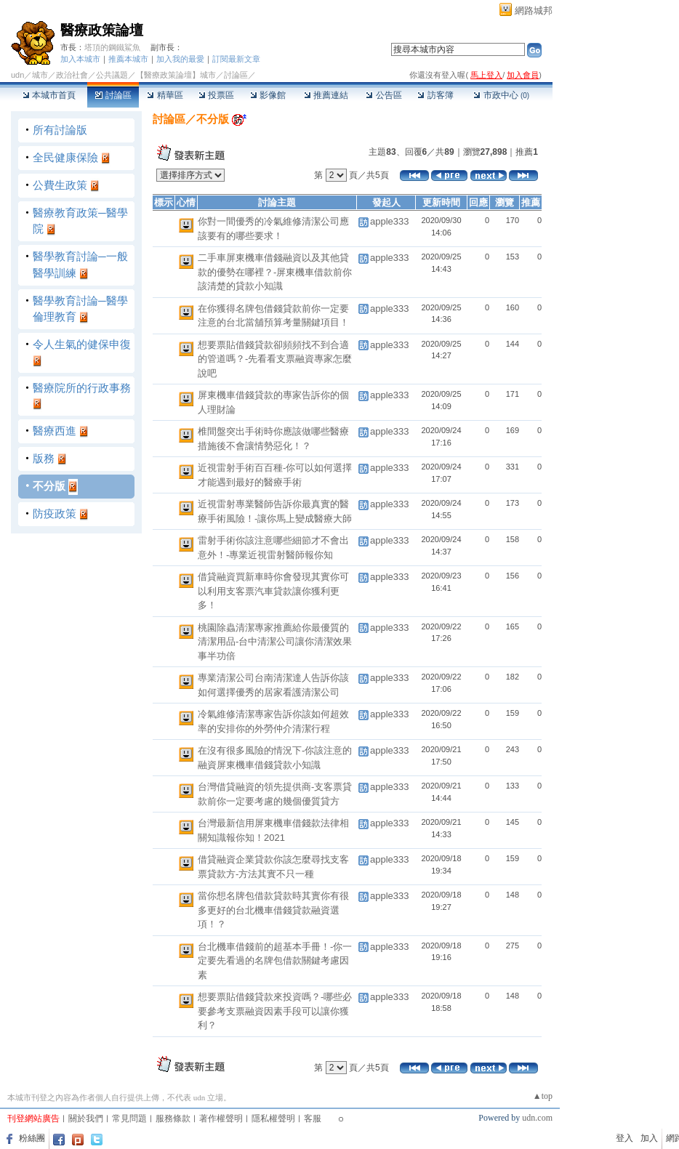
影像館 (268, 95)
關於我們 (85, 1118)
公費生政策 (60, 185)
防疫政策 (54, 513)
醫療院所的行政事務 (82, 388)
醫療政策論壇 (101, 30)
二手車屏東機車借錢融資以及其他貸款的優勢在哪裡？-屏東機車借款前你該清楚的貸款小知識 (275, 271)
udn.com (537, 1118)
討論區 (113, 95)
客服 (312, 1118)
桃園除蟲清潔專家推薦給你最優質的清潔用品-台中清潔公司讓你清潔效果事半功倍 (275, 641)
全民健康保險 (65, 157)
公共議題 (112, 74)
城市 (40, 74)
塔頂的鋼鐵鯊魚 (112, 47)
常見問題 (129, 1118)
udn (17, 74)
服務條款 (173, 1118)
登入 (624, 1138)
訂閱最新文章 (236, 59)
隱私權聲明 (273, 1118)
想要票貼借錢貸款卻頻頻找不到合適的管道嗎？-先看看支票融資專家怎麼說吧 (275, 359)
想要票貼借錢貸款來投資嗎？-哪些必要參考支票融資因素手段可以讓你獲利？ (275, 1011)
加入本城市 (80, 59)
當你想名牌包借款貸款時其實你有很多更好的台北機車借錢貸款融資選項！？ (273, 910)
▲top (543, 1096)
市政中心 (501, 95)
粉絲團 (32, 1138)
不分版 (49, 486)
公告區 (383, 95)
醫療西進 (54, 430)
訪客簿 (435, 95)
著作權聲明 (221, 1118)
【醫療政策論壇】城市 (176, 74)
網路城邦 (534, 10)
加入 (649, 1138)
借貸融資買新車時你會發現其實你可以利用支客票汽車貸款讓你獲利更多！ (273, 590)
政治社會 (72, 74)
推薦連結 (326, 95)
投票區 (216, 95)
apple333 (389, 221)
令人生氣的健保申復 (82, 344)
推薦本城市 (128, 59)
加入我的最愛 (180, 59)
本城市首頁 (49, 95)
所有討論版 (60, 130)
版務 (44, 458)
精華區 (164, 95)
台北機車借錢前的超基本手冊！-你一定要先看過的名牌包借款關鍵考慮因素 (275, 960)
